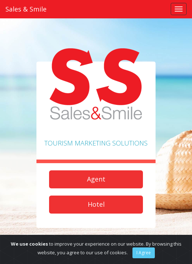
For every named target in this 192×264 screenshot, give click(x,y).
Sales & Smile (26, 9)
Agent (96, 179)
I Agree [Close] (143, 253)
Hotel (96, 204)
